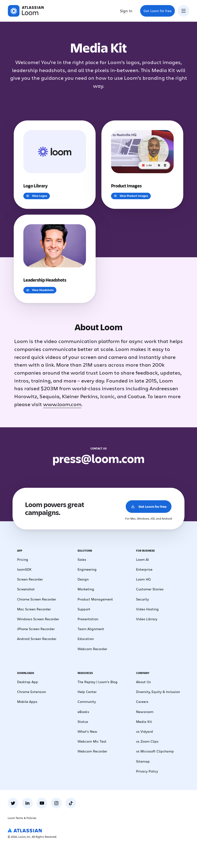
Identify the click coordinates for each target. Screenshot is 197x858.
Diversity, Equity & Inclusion (158, 691)
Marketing (86, 589)
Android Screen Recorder (36, 638)
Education (86, 638)
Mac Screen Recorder (34, 609)
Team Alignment (91, 629)
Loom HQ (143, 579)
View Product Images (131, 196)
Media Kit (144, 721)
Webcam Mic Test (92, 741)
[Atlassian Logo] (25, 830)
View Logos (36, 196)
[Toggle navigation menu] (183, 11)
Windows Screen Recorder (38, 619)
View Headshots (40, 290)
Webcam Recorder (92, 649)
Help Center (87, 691)
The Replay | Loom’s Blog (98, 682)
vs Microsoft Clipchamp (155, 751)
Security (142, 599)
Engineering (87, 569)
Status (83, 721)
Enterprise (144, 569)
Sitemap (143, 761)
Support (84, 609)
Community (87, 701)
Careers (142, 701)
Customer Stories (150, 589)
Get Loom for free (159, 12)
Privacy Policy (147, 771)
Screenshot (26, 589)
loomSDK (24, 569)
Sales (82, 559)
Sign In (126, 10)
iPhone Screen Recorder (36, 629)
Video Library (146, 619)
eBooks (83, 711)
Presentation (88, 619)
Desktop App (27, 682)
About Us (143, 682)
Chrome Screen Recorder (36, 599)
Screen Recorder (30, 579)
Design (83, 579)
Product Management (95, 599)
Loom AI (142, 559)
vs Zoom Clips (147, 741)
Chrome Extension (31, 691)
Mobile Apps (27, 701)
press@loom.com (98, 458)
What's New (87, 731)
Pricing (22, 559)
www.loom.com (62, 404)
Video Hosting (147, 609)
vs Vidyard (144, 731)
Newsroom (144, 711)
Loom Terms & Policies (22, 818)
